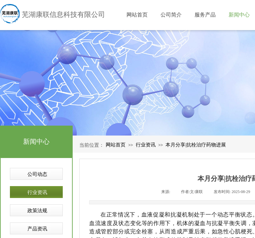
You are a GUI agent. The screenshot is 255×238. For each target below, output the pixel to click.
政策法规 (37, 210)
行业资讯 (146, 144)
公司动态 (37, 174)
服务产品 (205, 15)
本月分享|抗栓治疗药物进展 (195, 144)
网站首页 (116, 144)
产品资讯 (37, 228)
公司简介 (171, 15)
